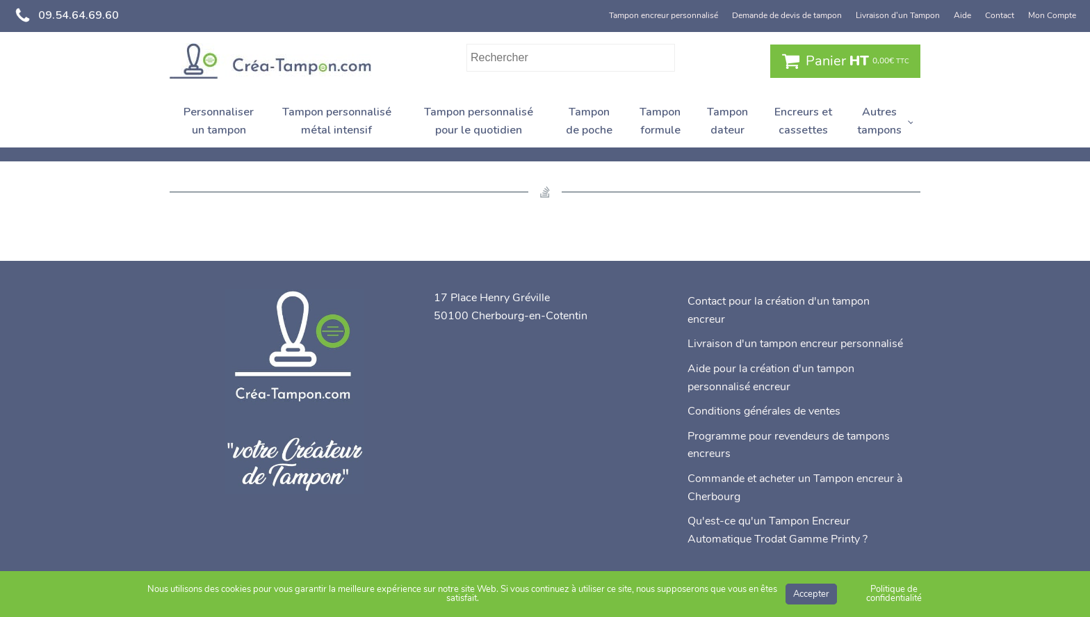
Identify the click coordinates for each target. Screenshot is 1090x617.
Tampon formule (660, 121)
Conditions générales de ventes (764, 411)
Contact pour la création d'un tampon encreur (779, 310)
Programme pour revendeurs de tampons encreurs (789, 445)
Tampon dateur (727, 121)
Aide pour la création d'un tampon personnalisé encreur (771, 377)
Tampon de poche (589, 121)
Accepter (811, 594)
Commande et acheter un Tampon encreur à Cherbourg (795, 487)
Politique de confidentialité (894, 593)
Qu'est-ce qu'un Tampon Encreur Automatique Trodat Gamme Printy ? (778, 530)
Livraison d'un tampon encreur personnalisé (795, 343)
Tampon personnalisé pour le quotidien (478, 121)
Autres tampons (879, 121)
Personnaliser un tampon (219, 121)
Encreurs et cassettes (803, 121)
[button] (845, 61)
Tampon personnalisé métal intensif (336, 121)
